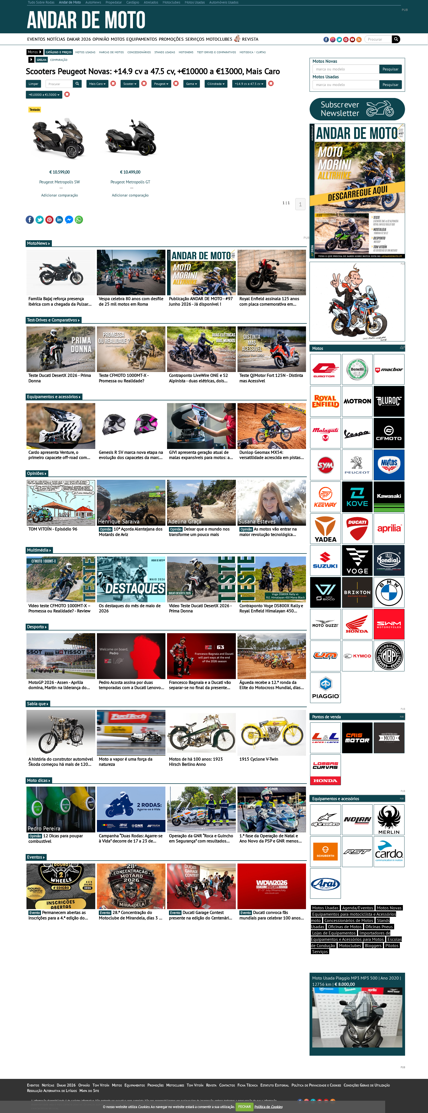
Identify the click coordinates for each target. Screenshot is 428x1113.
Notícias (56, 39)
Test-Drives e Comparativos (53, 320)
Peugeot (161, 84)
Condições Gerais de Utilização (367, 1085)
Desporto (37, 626)
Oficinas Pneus (379, 926)
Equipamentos (141, 39)
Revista (250, 39)
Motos (118, 39)
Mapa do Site (89, 1090)
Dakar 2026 (79, 39)
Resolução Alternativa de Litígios (52, 1090)
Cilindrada (216, 84)
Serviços (194, 39)
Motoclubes (219, 39)
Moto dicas (39, 780)
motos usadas (85, 51)
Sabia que (38, 703)
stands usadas (164, 51)
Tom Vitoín (101, 1085)
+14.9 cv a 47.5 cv (249, 84)
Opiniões (37, 473)
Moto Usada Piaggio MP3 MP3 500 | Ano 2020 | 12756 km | (357, 1011)
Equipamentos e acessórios (54, 396)
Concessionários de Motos (349, 920)
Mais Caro (97, 84)
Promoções (171, 39)
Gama (191, 84)
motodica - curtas (253, 51)
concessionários (139, 51)
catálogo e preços (59, 51)
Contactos (227, 1085)
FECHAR (244, 1106)
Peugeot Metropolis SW (59, 181)
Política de (268, 1106)
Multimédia (39, 550)
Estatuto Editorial (274, 1085)
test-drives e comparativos (216, 51)
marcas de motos (111, 51)
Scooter (129, 84)
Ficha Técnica (247, 1085)
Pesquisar (391, 69)
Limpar (33, 84)
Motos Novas (389, 907)
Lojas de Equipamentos (334, 933)
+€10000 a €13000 (44, 95)
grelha (41, 59)
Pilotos (392, 945)
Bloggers (373, 945)
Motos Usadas (325, 907)
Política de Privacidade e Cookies (316, 1085)
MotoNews (38, 243)
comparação (58, 59)
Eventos (36, 39)
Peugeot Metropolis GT (130, 181)
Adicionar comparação (59, 195)
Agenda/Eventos (357, 907)
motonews (186, 51)
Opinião (101, 39)
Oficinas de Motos (345, 926)
